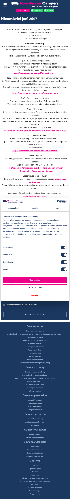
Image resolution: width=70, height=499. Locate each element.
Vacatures (35, 475)
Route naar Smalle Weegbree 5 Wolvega (35, 481)
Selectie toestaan (35, 288)
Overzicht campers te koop (35, 372)
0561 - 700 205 (23, 10)
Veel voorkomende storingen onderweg (35, 363)
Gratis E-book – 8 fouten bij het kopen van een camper (35, 378)
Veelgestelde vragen (35, 359)
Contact (35, 465)
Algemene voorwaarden (35, 385)
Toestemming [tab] (12, 208)
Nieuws (35, 472)
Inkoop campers (35, 391)
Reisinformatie (35, 356)
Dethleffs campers (35, 400)
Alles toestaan (35, 280)
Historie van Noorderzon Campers (35, 478)
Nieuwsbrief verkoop (35, 381)
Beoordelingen (35, 491)
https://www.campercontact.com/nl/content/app (35, 93)
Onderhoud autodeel (35, 453)
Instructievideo (35, 353)
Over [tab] (58, 208)
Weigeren (35, 295)
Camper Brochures (35, 410)
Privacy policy (35, 494)
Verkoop (50, 10)
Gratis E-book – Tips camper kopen (35, 375)
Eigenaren (35, 425)
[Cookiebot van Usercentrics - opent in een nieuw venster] (57, 201)
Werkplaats (38, 10)
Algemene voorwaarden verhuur (35, 340)
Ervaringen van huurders (35, 347)
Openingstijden (35, 469)
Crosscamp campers (35, 406)
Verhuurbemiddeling (35, 419)
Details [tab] (35, 208)
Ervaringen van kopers (35, 388)
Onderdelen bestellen (35, 450)
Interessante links (35, 488)
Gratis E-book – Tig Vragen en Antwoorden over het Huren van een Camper (35, 334)
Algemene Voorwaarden (35, 456)
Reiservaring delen (35, 350)
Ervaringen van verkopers (35, 437)
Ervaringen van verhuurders (35, 422)
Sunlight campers (35, 403)
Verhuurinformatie (35, 344)
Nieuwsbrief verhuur (35, 337)
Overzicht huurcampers (35, 331)
